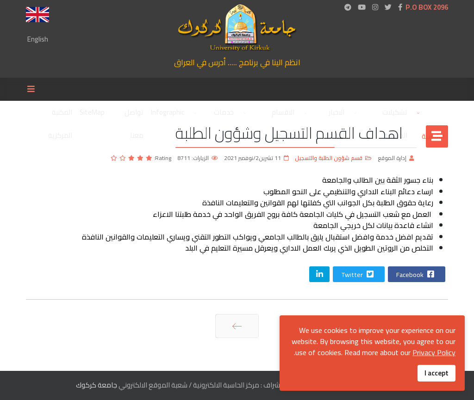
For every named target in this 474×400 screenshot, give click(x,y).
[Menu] (33, 89)
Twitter (358, 275)
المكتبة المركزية (60, 114)
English (37, 39)
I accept (436, 373)
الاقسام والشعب (282, 114)
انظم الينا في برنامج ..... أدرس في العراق (237, 62)
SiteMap (92, 112)
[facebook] (400, 7)
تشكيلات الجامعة (394, 114)
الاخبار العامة (334, 114)
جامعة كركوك (96, 385)
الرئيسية (429, 112)
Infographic (167, 112)
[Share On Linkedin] (319, 274)
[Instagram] (375, 7)
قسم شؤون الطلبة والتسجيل (328, 158)
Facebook (416, 275)
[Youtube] (362, 7)
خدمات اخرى (224, 114)
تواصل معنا (134, 114)
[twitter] (388, 7)
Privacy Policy (433, 352)
